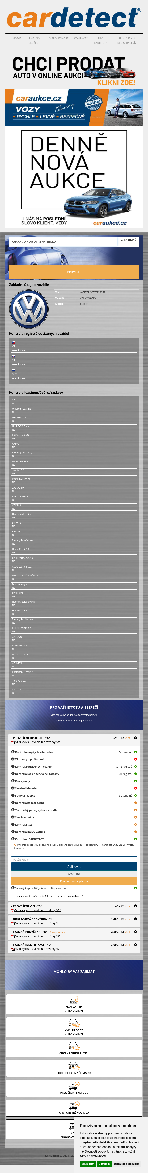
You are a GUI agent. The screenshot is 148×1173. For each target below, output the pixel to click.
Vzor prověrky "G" (36, 910)
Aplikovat (74, 867)
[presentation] (74, 256)
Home (17, 38)
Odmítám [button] (104, 1163)
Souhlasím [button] (88, 1163)
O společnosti (59, 39)
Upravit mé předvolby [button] (126, 1163)
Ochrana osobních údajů (70, 896)
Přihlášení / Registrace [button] (126, 40)
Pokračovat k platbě (74, 881)
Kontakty (81, 38)
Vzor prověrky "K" (35, 936)
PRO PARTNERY (100, 40)
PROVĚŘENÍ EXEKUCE (74, 1093)
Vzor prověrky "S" (35, 949)
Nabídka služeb (35, 40)
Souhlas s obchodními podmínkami (33, 896)
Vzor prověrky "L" (35, 923)
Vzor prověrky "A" (35, 742)
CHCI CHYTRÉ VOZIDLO (74, 1112)
